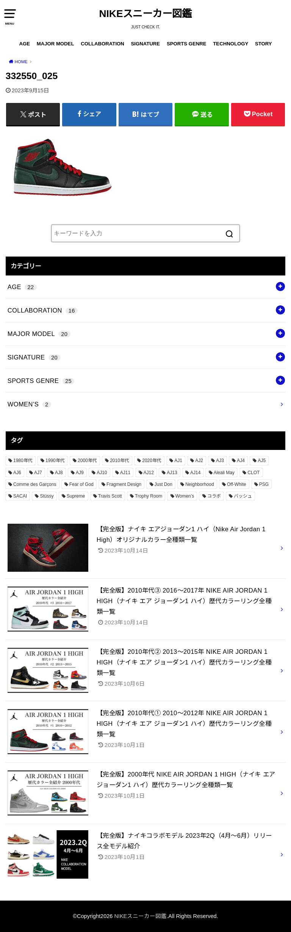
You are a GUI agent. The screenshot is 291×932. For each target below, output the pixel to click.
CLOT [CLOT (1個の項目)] (253, 472)
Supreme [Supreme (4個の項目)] (76, 496)
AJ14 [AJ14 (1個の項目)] (195, 472)
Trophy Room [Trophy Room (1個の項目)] (148, 496)
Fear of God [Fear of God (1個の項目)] (81, 484)
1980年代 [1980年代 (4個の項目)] (23, 460)
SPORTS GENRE (187, 44)
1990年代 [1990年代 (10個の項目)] (55, 460)
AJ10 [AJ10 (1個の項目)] (102, 472)
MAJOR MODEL (55, 44)
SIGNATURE (145, 44)
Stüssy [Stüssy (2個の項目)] (46, 496)
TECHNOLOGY (230, 44)
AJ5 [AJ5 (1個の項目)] (262, 460)
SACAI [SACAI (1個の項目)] (20, 496)
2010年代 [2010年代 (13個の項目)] (119, 460)
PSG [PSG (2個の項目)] (264, 484)
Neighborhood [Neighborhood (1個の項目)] (199, 484)
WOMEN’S (29, 404)
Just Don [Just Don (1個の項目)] (163, 484)
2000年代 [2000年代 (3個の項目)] (87, 460)
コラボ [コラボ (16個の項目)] (214, 496)
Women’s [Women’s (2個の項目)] (184, 496)
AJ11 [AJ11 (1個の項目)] (125, 472)
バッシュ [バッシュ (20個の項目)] (243, 496)
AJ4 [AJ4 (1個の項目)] (241, 460)
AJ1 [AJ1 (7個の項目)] (178, 460)
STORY (263, 44)
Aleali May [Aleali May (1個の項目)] (224, 472)
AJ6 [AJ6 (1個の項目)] (17, 472)
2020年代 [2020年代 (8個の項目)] (151, 460)
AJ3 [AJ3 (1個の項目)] (220, 460)
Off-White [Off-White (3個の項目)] (236, 484)
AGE (24, 44)
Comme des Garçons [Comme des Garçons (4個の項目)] (34, 484)
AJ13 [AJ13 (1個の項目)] (172, 472)
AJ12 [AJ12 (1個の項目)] (149, 472)
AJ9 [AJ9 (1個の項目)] (80, 472)
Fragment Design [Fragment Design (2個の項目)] (123, 484)
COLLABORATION (102, 44)
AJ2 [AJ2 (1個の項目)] (199, 460)
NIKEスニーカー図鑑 (145, 13)
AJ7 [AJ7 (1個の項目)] (38, 472)
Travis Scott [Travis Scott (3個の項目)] (110, 496)
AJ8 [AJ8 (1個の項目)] (59, 472)
